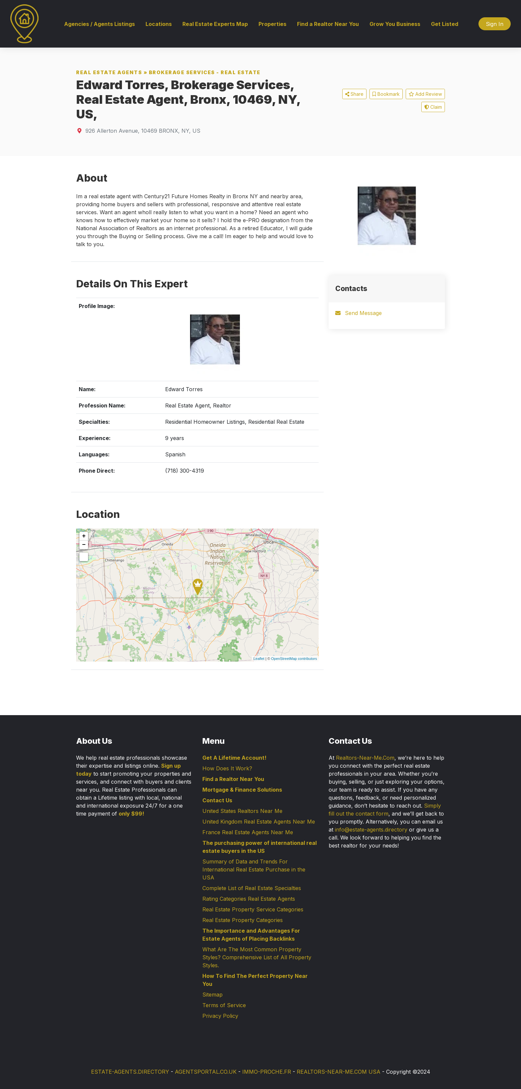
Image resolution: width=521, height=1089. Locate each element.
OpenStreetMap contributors (294, 659)
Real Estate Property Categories (242, 920)
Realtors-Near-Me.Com (365, 757)
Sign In (494, 24)
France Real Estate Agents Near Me (247, 832)
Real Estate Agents (109, 72)
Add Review (425, 94)
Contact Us (217, 800)
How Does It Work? (227, 768)
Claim (433, 107)
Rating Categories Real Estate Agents (248, 898)
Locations (159, 24)
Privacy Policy (220, 1015)
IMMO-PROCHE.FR (266, 1071)
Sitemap (212, 994)
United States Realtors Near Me (242, 811)
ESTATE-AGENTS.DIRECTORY (130, 1071)
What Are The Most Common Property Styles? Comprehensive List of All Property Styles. (256, 957)
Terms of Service (224, 1005)
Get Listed (444, 24)
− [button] (84, 545)
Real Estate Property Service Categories (252, 909)
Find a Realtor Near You (328, 24)
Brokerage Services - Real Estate (204, 72)
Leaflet (259, 659)
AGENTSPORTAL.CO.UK (206, 1071)
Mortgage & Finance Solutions (242, 789)
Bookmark (386, 94)
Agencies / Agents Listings (99, 24)
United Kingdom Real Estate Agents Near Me (258, 821)
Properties (272, 24)
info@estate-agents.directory (371, 829)
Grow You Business (394, 24)
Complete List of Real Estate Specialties (251, 888)
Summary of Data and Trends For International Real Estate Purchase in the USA (253, 869)
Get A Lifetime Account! (234, 757)
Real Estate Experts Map (215, 24)
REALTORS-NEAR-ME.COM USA (338, 1071)
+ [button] (84, 536)
